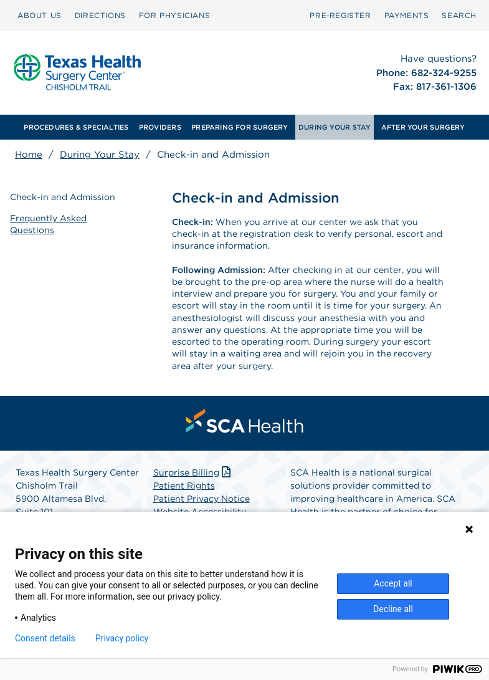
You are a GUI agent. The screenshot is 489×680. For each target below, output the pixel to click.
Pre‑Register (340, 15)
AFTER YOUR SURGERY (423, 127)
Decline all (393, 609)
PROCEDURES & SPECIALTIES (76, 127)
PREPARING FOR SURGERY (239, 127)
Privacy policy (121, 638)
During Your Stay (100, 154)
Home (28, 154)
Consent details (45, 638)
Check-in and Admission (62, 197)
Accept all (393, 583)
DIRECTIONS (100, 15)
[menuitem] (39, 15)
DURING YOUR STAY (334, 127)
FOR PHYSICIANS (174, 15)
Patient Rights (184, 486)
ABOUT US (39, 15)
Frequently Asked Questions (48, 223)
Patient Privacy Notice (201, 499)
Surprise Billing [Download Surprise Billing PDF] (193, 472)
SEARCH (459, 15)
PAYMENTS (406, 15)
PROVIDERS (160, 127)
